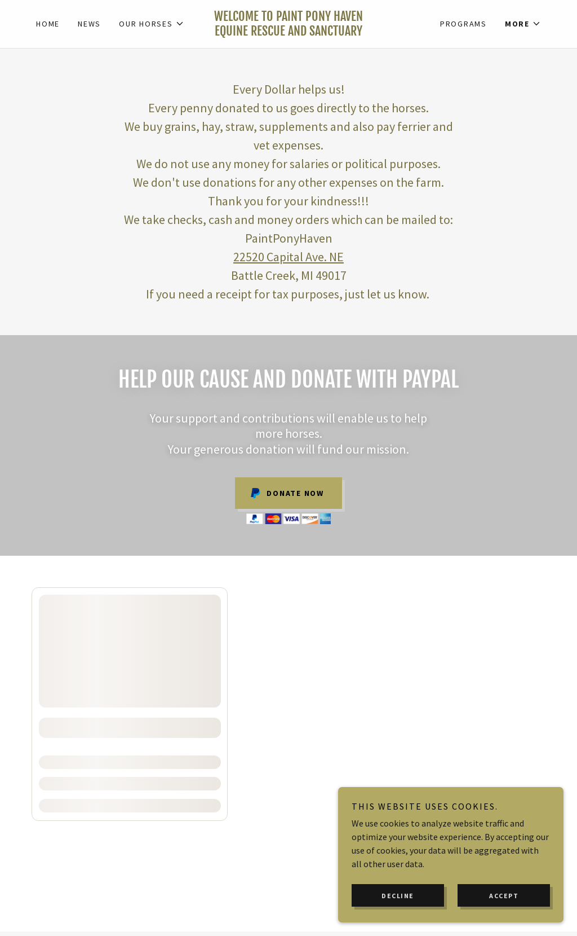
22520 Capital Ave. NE (288, 257)
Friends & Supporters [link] (250, 834)
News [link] (89, 24)
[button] (151, 23)
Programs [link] (463, 24)
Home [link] (48, 24)
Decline (397, 895)
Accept (503, 895)
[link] (289, 32)
